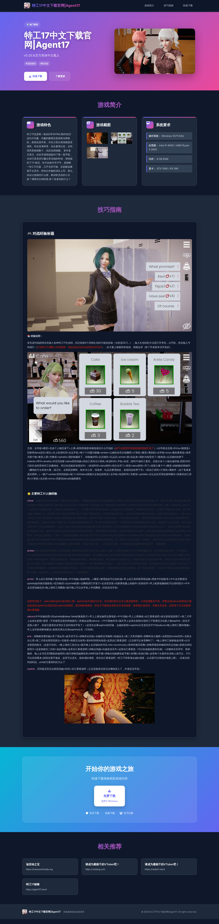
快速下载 (188, 5)
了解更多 (60, 76)
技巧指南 (168, 5)
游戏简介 (149, 5)
